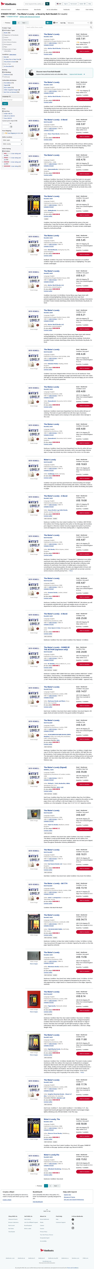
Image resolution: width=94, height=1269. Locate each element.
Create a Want (7, 1199)
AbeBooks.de (21, 1258)
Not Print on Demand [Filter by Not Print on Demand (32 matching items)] (10, 92)
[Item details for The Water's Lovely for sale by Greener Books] (33, 586)
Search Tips (67, 1194)
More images (34, 963)
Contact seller (48, 54)
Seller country (7, 144)
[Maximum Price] (5, 127)
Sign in (66, 4)
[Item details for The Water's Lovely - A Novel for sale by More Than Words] (33, 128)
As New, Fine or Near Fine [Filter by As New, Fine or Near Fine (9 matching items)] (11, 59)
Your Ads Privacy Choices (46, 1234)
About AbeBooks (44, 1219)
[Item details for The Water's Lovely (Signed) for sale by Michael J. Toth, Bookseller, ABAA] (33, 775)
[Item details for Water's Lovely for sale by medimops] (33, 468)
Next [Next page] (24, 22)
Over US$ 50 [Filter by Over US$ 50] (7, 118)
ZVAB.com (85, 1258)
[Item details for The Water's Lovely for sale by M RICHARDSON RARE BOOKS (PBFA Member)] (33, 728)
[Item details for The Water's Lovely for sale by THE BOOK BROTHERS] (33, 924)
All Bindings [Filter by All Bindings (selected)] (6, 72)
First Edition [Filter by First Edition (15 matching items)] (8, 83)
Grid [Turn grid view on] (55, 23)
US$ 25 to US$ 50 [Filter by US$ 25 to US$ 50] (8, 116)
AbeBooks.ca (65, 1258)
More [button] (71, 571)
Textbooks (66, 9)
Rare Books (37, 9)
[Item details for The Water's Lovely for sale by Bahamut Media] (33, 357)
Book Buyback (28, 1225)
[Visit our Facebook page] (73, 1220)
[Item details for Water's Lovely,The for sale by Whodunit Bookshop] (33, 1163)
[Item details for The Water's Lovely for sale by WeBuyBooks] (33, 205)
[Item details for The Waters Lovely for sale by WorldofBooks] (33, 243)
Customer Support (60, 1222)
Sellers (78, 9)
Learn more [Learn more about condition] (12, 54)
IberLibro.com (75, 1258)
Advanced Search (6, 9)
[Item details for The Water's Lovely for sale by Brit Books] (33, 543)
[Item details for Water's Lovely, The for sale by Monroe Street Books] (33, 1128)
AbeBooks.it (41, 1258)
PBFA (58, 740)
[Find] (47, 3)
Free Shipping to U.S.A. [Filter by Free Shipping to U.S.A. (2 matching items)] (12, 133)
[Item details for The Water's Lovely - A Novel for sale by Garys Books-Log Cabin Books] (33, 504)
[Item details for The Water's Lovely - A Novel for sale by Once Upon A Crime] (33, 622)
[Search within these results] (59, 27)
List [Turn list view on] (49, 23)
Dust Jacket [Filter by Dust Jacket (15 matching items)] (8, 87)
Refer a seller (27, 1228)
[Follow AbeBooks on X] (73, 1224)
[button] (91, 27)
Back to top (47, 1211)
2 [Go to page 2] (18, 22)
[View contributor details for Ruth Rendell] (48, 36)
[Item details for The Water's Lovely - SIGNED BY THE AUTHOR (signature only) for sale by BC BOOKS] (33, 655)
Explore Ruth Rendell (77, 74)
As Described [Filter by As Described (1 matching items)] (8, 66)
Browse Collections (22, 9)
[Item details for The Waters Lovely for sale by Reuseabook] (33, 395)
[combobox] (34, 3)
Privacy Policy (43, 1231)
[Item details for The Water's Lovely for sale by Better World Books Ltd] (33, 279)
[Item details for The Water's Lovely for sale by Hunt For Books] (33, 814)
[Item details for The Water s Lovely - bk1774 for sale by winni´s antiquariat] (33, 891)
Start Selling (89, 9)
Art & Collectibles (52, 9)
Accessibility (43, 1241)
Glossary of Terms (69, 1197)
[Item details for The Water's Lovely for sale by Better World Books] (33, 42)
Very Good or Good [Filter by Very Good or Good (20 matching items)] (10, 61)
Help (89, 4)
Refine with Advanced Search (30, 17)
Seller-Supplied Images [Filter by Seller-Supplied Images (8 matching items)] (11, 90)
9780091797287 (12, 17)
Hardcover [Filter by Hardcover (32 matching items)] (7, 74)
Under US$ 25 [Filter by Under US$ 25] (7, 113)
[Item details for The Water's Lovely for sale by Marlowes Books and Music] (33, 695)
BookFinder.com (47, 1262)
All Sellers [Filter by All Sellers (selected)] (7, 151)
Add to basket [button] (84, 51)
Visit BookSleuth (38, 1201)
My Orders (11, 1228)
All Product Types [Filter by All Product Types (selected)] (8, 30)
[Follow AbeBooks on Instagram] (73, 1228)
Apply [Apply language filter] (5, 103)
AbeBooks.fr (31, 1258)
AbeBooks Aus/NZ (53, 1258)
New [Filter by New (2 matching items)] (5, 57)
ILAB (62, 787)
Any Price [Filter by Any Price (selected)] (6, 111)
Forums (42, 1228)
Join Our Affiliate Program (31, 1222)
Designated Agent (44, 1238)
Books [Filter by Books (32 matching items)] (6, 32)
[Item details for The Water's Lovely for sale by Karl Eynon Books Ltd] (33, 858)
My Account (74, 4)
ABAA (58, 787)
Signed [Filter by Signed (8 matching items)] (6, 85)
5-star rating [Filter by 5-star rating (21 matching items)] (12, 166)
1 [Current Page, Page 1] (14, 22)
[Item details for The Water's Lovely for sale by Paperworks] (33, 999)
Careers (42, 1225)
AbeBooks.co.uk (10, 1258)
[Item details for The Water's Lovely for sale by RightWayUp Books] (33, 1042)
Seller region (6, 140)
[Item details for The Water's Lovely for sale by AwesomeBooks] (33, 163)
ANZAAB (59, 1098)
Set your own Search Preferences (74, 1199)
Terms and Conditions (72, 1267)
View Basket (11, 1231)
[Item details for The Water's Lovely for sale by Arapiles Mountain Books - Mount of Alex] (33, 1088)
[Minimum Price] (5, 123)
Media (41, 1222)
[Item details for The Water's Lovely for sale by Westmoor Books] (33, 955)
